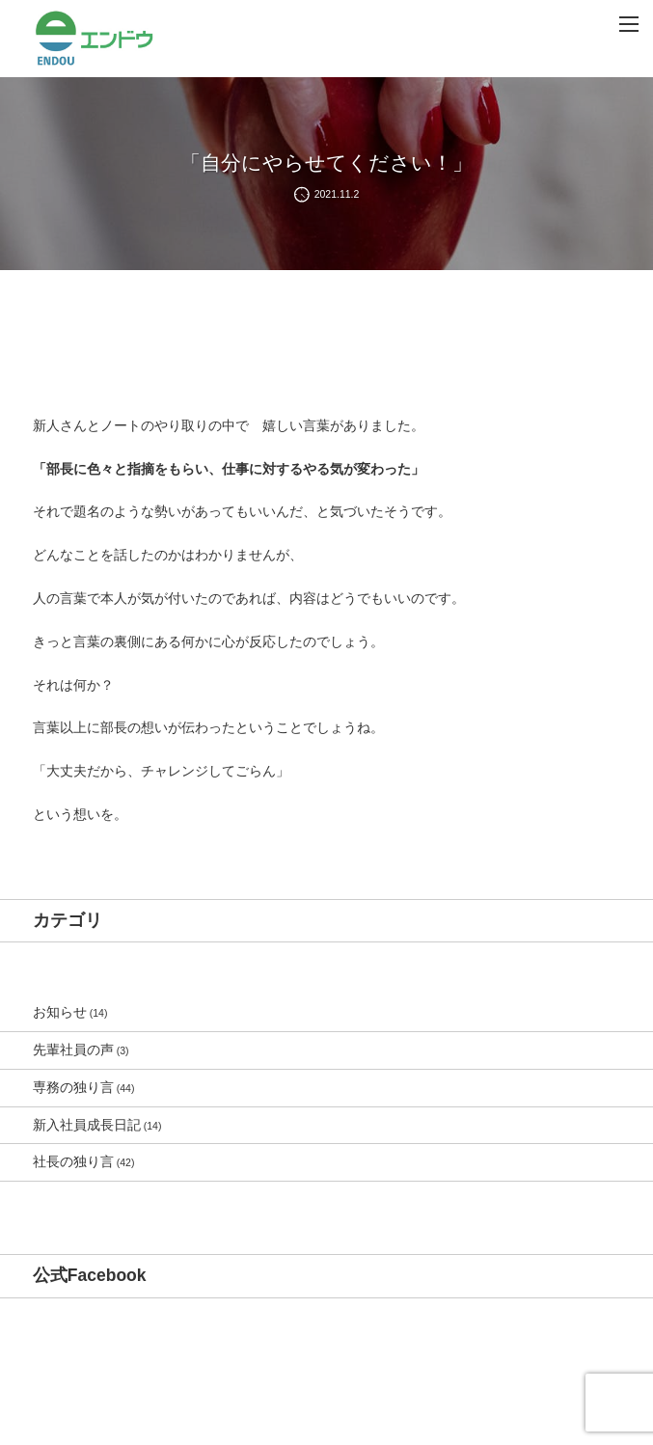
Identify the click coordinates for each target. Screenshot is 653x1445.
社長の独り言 (73, 1161)
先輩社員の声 (73, 1049)
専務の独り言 (73, 1087)
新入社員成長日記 (87, 1124)
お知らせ (60, 1012)
